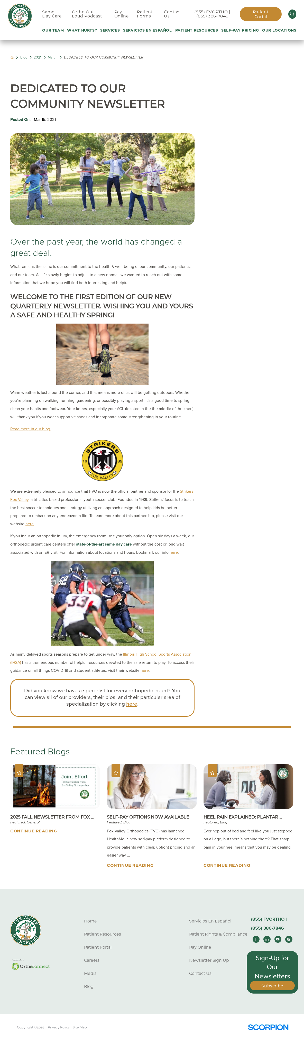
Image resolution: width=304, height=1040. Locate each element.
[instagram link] (288, 939)
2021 (37, 57)
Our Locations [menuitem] (279, 30)
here (29, 524)
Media (90, 973)
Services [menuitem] (110, 30)
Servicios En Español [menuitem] (147, 30)
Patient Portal (261, 14)
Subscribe (272, 986)
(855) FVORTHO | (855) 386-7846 (212, 14)
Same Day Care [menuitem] (52, 14)
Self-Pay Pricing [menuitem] (240, 30)
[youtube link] (278, 939)
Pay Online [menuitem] (121, 14)
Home (90, 921)
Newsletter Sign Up (209, 960)
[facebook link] (256, 939)
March (53, 57)
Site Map (80, 1027)
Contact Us (200, 973)
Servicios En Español (210, 921)
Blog (23, 57)
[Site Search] (292, 13)
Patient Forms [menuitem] (145, 14)
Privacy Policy (59, 1027)
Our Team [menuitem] (53, 30)
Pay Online (200, 947)
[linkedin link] (267, 939)
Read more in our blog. (30, 429)
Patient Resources (102, 934)
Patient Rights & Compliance (218, 934)
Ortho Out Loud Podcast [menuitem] (87, 14)
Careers (91, 960)
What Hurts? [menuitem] (82, 30)
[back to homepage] (12, 57)
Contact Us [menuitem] (172, 14)
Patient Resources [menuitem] (196, 30)
